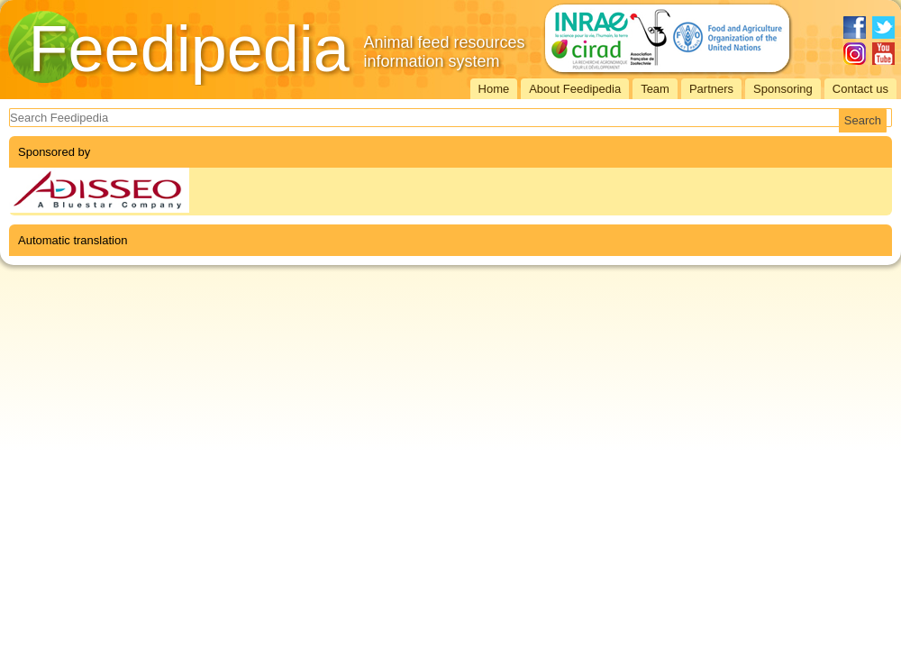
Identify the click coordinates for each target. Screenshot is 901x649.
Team (655, 89)
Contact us (860, 89)
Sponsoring (783, 89)
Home (494, 89)
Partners (711, 89)
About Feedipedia (575, 89)
